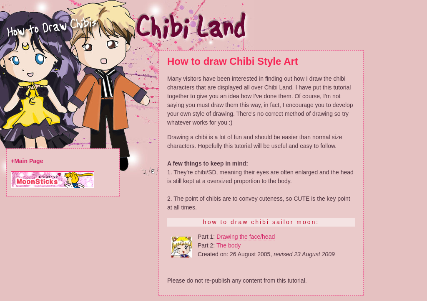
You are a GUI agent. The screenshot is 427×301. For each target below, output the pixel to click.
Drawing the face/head (245, 236)
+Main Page (27, 161)
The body (228, 245)
